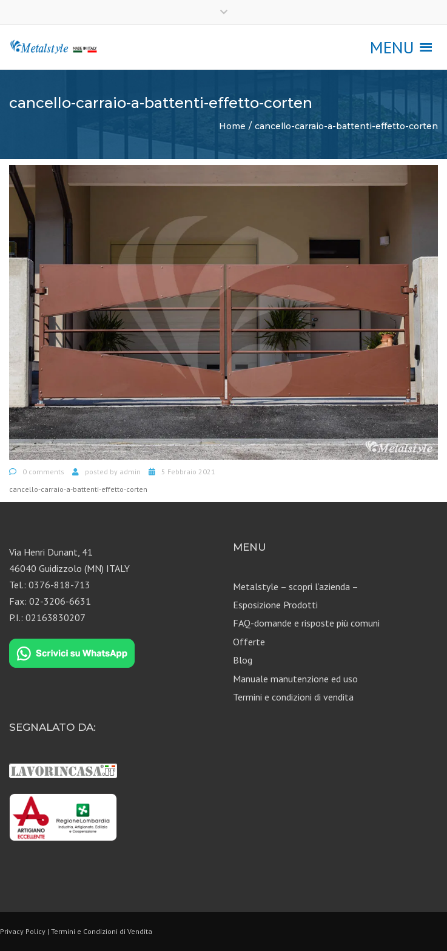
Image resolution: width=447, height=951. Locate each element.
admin (130, 471)
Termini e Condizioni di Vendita (101, 931)
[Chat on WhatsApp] (72, 653)
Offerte (249, 642)
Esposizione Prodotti (275, 605)
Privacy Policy (22, 931)
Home (232, 126)
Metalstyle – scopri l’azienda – (295, 586)
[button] (392, 47)
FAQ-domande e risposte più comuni (306, 623)
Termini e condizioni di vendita (293, 697)
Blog (242, 660)
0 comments (43, 471)
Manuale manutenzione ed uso (295, 679)
